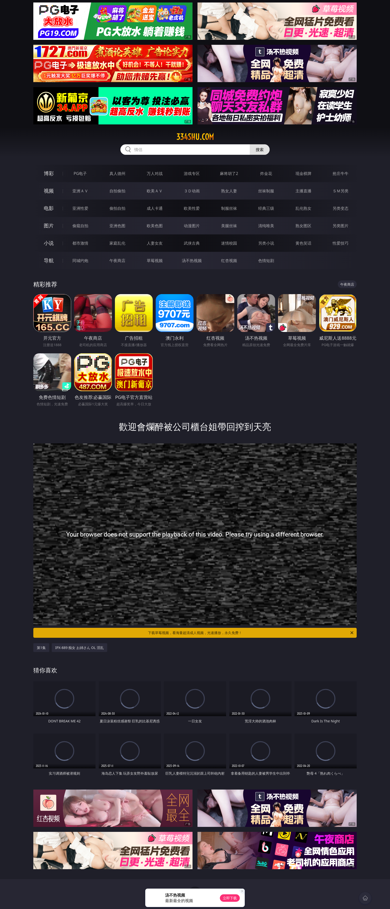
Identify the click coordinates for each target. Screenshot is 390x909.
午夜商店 (117, 260)
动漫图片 (192, 225)
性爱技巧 (340, 243)
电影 (49, 208)
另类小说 (266, 243)
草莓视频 (155, 260)
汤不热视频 (192, 260)
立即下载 (230, 898)
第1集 (41, 647)
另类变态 (340, 208)
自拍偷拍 (117, 191)
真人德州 (117, 173)
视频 (49, 190)
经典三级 (266, 208)
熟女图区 (303, 225)
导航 (49, 260)
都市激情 (80, 243)
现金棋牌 (303, 173)
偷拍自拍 (117, 208)
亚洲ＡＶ (80, 191)
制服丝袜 (229, 208)
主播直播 (303, 191)
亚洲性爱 (80, 208)
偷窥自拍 (80, 225)
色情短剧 (266, 260)
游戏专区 (192, 173)
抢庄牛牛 (340, 173)
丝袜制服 (266, 191)
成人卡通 (155, 208)
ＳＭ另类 (340, 191)
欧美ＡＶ (155, 191)
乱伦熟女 (303, 208)
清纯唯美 (266, 225)
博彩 (49, 173)
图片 (49, 225)
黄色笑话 (303, 243)
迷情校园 (229, 243)
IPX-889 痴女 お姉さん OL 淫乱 (79, 647)
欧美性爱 (192, 208)
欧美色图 (155, 225)
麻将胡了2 (229, 173)
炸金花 (266, 173)
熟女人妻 (229, 191)
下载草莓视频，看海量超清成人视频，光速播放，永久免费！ (251, 633)
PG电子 (80, 173)
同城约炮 (80, 260)
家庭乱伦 (117, 243)
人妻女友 (155, 243)
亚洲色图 (117, 225)
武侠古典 (192, 243)
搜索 (260, 149)
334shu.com (195, 137)
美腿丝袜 (229, 225)
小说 (49, 243)
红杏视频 (229, 260)
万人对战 (155, 173)
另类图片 (340, 225)
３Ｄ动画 (192, 191)
